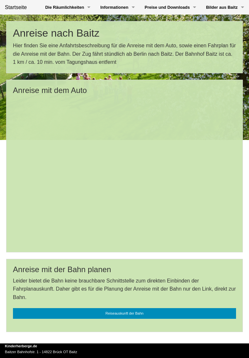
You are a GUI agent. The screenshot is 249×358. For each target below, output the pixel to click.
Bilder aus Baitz (222, 7)
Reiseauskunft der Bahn (124, 313)
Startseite (16, 7)
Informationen (114, 7)
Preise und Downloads (167, 7)
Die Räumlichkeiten (64, 7)
